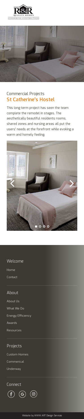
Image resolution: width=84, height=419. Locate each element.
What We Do (15, 308)
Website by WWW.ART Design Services (42, 415)
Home (11, 270)
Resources (14, 330)
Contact (12, 277)
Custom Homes (17, 354)
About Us (13, 301)
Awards (12, 323)
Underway (14, 369)
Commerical (15, 362)
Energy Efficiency (19, 316)
